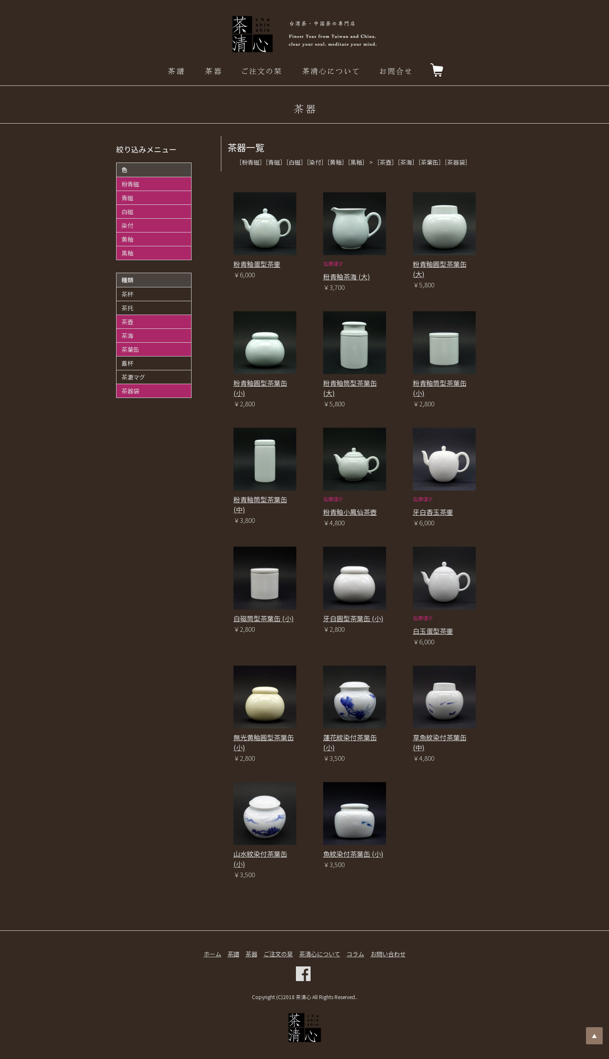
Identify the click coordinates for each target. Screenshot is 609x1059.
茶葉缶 (130, 349)
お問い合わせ (388, 954)
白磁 (127, 211)
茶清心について (319, 954)
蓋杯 (127, 363)
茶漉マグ (133, 377)
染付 (127, 225)
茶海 (127, 335)
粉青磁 (130, 184)
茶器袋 (130, 391)
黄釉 (127, 239)
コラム (355, 954)
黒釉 (127, 253)
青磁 (127, 198)
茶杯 (127, 294)
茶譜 (233, 954)
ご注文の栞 (278, 954)
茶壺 (127, 322)
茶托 (127, 308)
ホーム (212, 954)
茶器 (251, 954)
